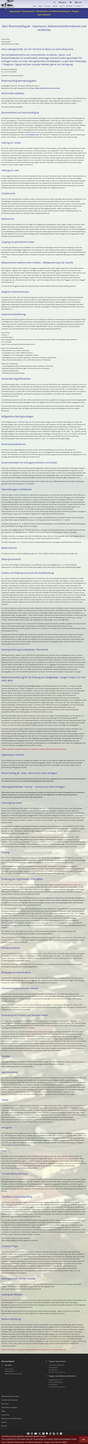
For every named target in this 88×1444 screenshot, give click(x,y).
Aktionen (55, 6)
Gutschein (48, 6)
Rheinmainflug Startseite (10, 1396)
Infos (61, 6)
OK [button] (83, 1439)
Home (34, 6)
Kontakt (78, 6)
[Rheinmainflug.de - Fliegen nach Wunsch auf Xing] (42, 1433)
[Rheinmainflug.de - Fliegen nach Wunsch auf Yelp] (56, 1433)
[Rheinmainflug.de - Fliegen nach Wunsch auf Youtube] (35, 1433)
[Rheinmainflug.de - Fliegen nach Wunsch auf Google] (53, 1433)
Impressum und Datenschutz (11, 1418)
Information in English (9, 1407)
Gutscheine (5, 1415)
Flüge (39, 6)
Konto (78, 2)
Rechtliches (69, 6)
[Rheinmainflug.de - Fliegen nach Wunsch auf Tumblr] (60, 1433)
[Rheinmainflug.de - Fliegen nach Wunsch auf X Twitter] (39, 1433)
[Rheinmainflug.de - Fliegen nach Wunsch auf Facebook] (27, 1433)
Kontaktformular (33, 135)
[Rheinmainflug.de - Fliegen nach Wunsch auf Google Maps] (46, 1433)
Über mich (5, 1404)
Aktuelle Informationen (9, 1400)
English (62, 2)
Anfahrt (4, 1422)
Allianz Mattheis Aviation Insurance (47, 88)
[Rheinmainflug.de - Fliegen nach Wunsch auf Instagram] (31, 1433)
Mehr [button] (65, 1442)
